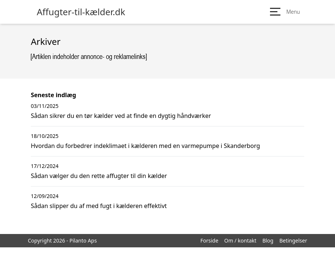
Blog (267, 240)
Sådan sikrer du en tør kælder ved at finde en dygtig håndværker (121, 116)
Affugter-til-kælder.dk (81, 12)
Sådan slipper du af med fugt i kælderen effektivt (99, 206)
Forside (209, 240)
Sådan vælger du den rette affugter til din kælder (99, 176)
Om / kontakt (240, 240)
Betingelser (293, 240)
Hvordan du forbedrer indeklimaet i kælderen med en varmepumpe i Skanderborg (145, 146)
